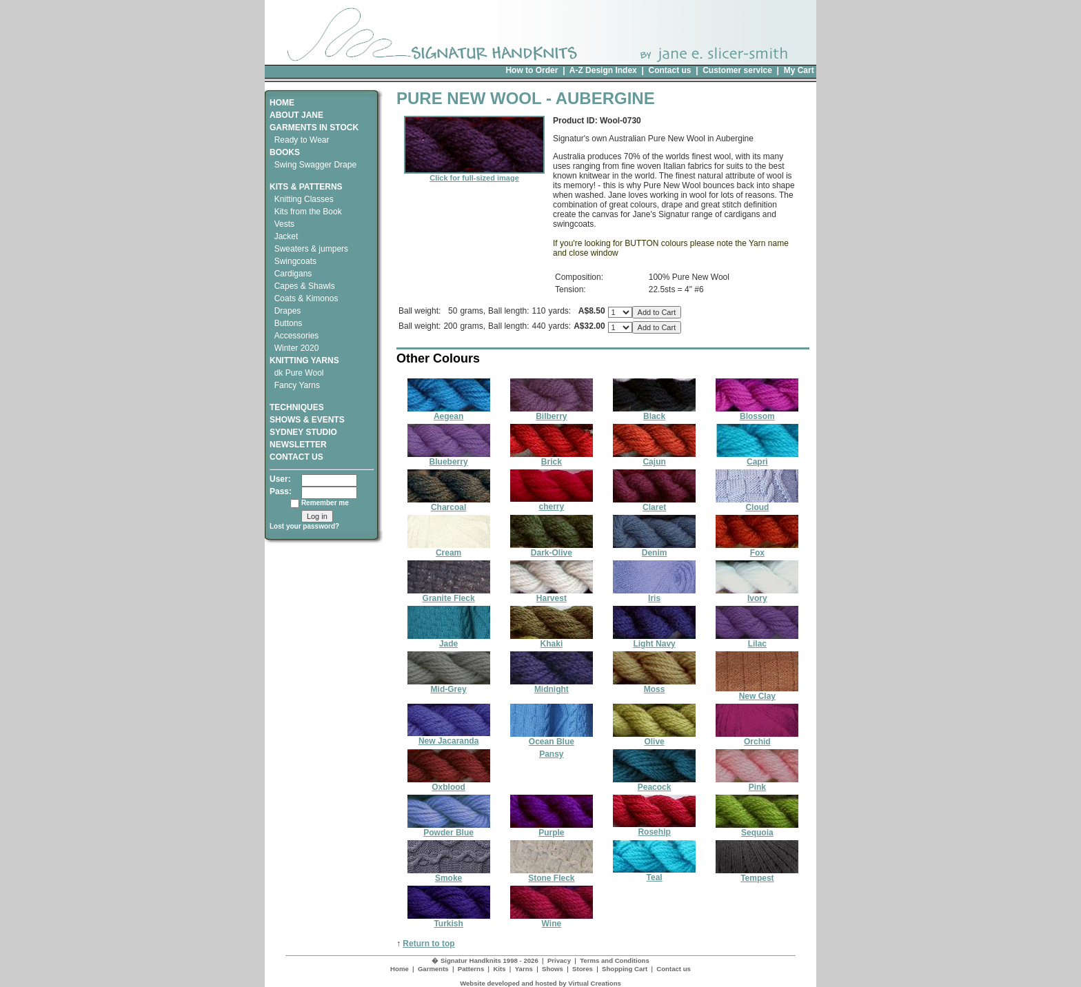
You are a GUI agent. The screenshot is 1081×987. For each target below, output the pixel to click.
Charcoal (448, 503)
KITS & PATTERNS (306, 187)
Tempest (757, 874)
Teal (654, 873)
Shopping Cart (624, 969)
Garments (433, 969)
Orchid (757, 737)
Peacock (654, 783)
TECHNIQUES (297, 402)
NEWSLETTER (298, 444)
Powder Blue (448, 828)
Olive (654, 737)
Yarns (524, 969)
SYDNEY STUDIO (303, 432)
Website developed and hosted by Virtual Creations (540, 983)
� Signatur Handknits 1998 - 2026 (485, 960)
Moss (654, 685)
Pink (757, 783)
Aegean (448, 412)
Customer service (737, 70)
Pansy (551, 754)
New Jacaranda (448, 737)
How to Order (531, 70)
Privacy (559, 960)
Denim (654, 549)
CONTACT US (296, 457)
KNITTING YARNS (304, 360)
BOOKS (285, 152)
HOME (282, 103)
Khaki (551, 640)
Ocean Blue (551, 737)
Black (654, 412)
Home (399, 969)
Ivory (757, 594)
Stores (582, 969)
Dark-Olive (551, 549)
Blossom (757, 412)
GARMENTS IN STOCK (314, 127)
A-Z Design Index (603, 70)
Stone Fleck (551, 874)
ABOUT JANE (296, 115)
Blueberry (448, 458)
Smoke (448, 874)
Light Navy (654, 640)
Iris (654, 594)
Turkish (448, 919)
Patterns (471, 969)
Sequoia (757, 828)
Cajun (654, 458)
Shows (552, 969)
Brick (551, 458)
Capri (757, 458)
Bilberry (551, 412)
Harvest (551, 594)
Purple (551, 828)
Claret (654, 503)
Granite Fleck (448, 594)
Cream (448, 549)
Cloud (757, 503)
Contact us (669, 70)
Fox (757, 549)
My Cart (799, 70)
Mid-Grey (448, 685)
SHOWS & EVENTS (307, 420)
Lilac (757, 640)
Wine (551, 919)
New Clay (757, 692)
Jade (448, 640)
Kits (499, 969)
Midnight (551, 685)
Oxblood (448, 783)
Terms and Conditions (614, 960)
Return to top (428, 943)
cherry (551, 502)
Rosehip (654, 828)
